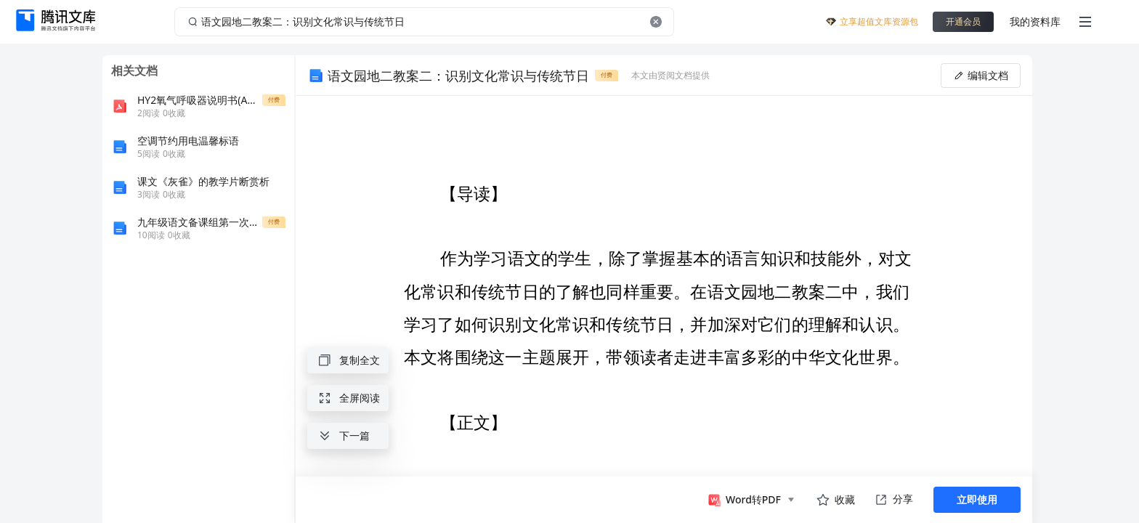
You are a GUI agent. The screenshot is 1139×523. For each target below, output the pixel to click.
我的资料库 (1035, 21)
